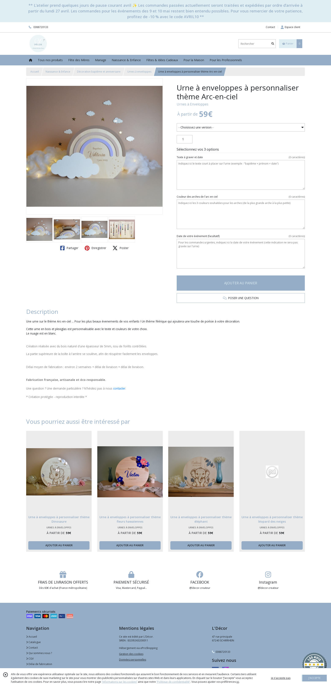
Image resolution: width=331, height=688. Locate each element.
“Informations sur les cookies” (119, 682)
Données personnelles (132, 659)
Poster (121, 248)
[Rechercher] (272, 44)
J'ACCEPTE (314, 678)
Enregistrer (95, 248)
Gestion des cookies (131, 654)
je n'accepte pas (280, 678)
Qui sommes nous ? (39, 653)
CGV (30, 658)
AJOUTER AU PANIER (240, 283)
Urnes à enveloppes (139, 71)
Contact (270, 27)
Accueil (34, 71)
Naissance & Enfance (58, 71)
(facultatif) (241, 236)
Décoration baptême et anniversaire (99, 71)
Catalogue (33, 642)
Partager (69, 248)
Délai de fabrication (39, 664)
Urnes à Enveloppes (192, 104)
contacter (119, 388)
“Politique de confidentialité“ (173, 682)
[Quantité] (185, 139)
